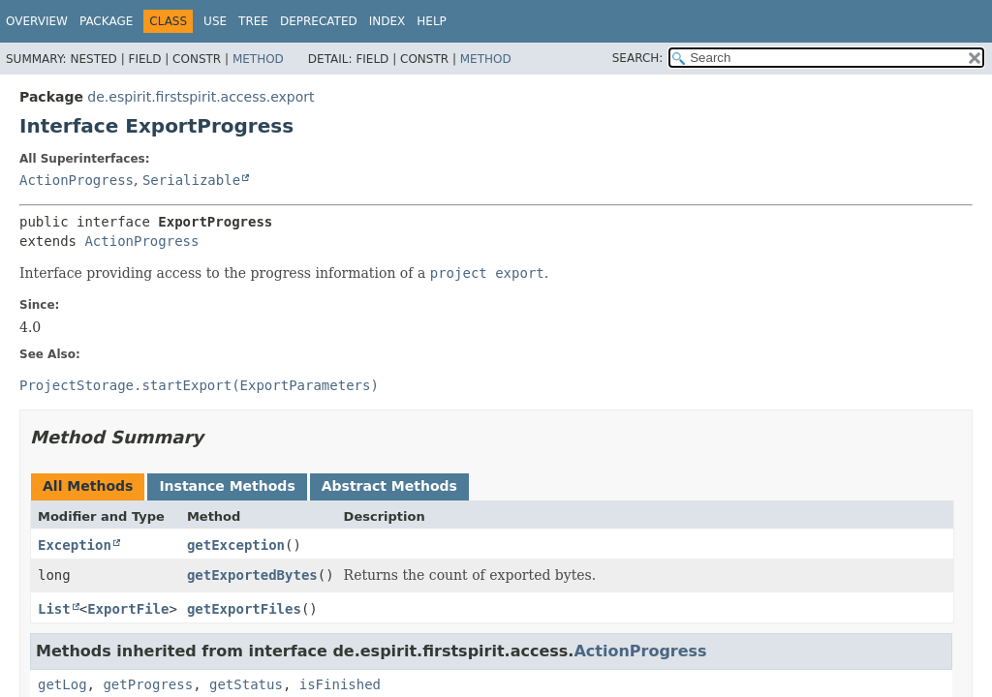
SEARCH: (638, 58)
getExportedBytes (252, 575)
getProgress (148, 684)
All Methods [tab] (88, 486)
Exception (74, 545)
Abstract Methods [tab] (389, 486)
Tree (253, 21)
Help (432, 21)
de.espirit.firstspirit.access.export (200, 97)
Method (258, 59)
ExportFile (128, 609)
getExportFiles (244, 609)
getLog (62, 684)
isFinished (340, 684)
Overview (37, 21)
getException (236, 545)
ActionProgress (76, 180)
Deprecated (318, 21)
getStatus (246, 684)
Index (387, 21)
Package (106, 21)
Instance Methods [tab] (226, 486)
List (54, 609)
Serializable (191, 180)
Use (215, 21)
